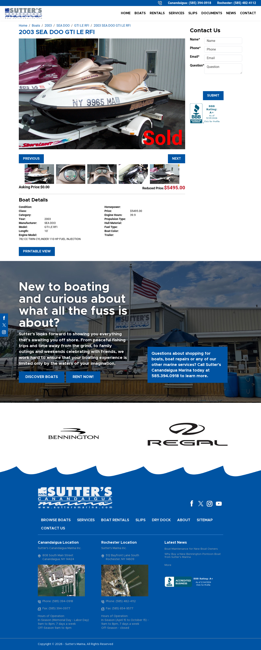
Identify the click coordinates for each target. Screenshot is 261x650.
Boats (140, 13)
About (183, 520)
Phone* (195, 48)
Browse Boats (56, 520)
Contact (248, 13)
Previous (31, 158)
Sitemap (205, 520)
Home (125, 13)
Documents (211, 13)
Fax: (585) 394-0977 (56, 608)
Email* (194, 56)
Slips (192, 13)
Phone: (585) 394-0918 (57, 601)
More (168, 565)
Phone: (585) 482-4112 (121, 601)
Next (176, 158)
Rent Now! (83, 377)
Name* (195, 39)
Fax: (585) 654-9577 (119, 608)
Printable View (37, 251)
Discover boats (41, 377)
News (231, 13)
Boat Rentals (115, 520)
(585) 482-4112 (245, 3)
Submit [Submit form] (213, 95)
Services (176, 13)
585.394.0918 (165, 376)
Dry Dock (161, 520)
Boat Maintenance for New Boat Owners (191, 549)
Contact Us (53, 528)
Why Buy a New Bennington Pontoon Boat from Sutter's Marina (193, 556)
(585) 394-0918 (200, 3)
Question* (196, 65)
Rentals (157, 13)
